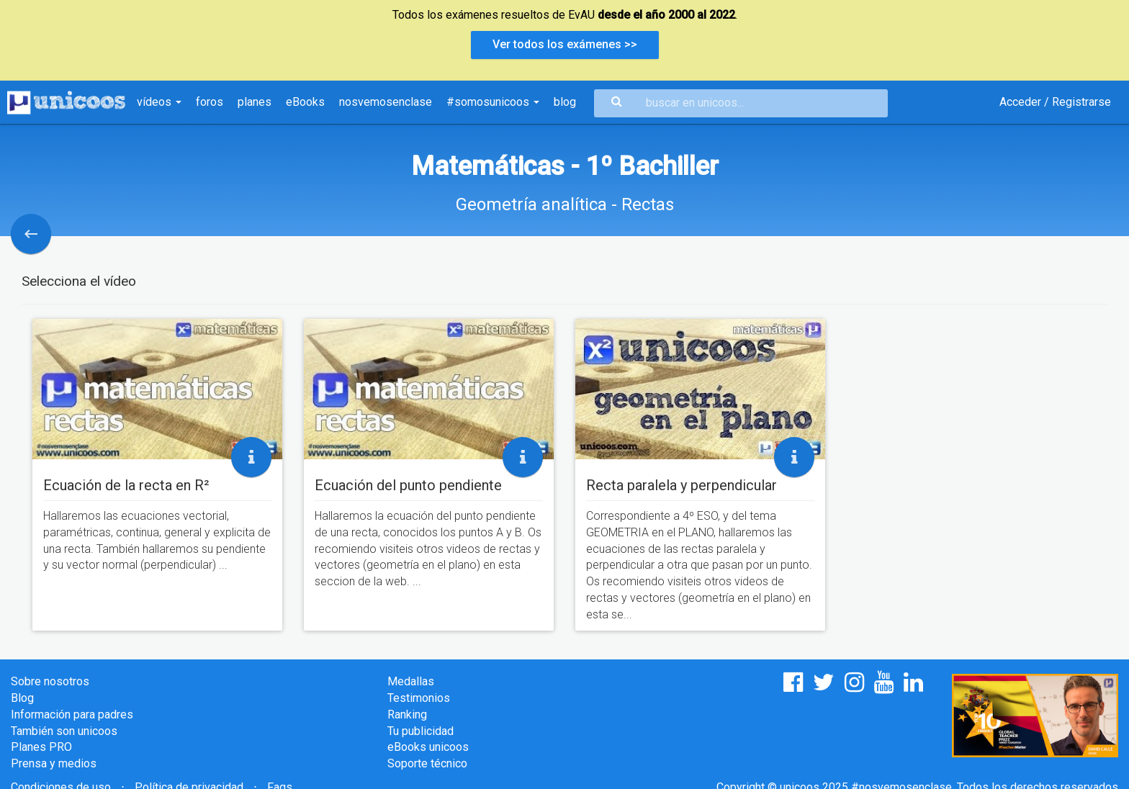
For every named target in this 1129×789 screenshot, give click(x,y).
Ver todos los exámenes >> (564, 44)
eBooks (305, 102)
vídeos (159, 102)
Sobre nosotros (50, 681)
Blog (22, 698)
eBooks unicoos (428, 747)
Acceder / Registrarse (1055, 102)
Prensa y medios (53, 763)
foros (209, 102)
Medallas (410, 681)
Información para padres (72, 714)
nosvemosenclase (385, 102)
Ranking (407, 714)
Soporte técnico (427, 763)
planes (254, 102)
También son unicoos (64, 731)
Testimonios (418, 698)
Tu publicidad (420, 731)
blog (565, 102)
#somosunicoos (492, 102)
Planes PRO (41, 747)
